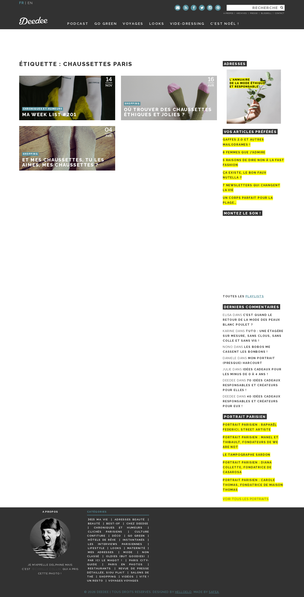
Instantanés (134, 539)
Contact (279, 13)
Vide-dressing (187, 23)
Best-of (113, 523)
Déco (116, 535)
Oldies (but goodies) (125, 556)
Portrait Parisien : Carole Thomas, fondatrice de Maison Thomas (253, 484)
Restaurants (99, 568)
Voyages (133, 23)
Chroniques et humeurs (118, 527)
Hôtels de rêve (102, 539)
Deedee (39, 21)
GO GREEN (105, 23)
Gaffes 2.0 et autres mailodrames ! (243, 142)
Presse (254, 13)
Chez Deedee (137, 523)
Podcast (78, 23)
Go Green (136, 535)
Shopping (107, 576)
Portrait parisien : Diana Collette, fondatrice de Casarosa (247, 467)
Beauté (94, 523)
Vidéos (128, 576)
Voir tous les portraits (246, 499)
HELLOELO (183, 592)
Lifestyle (96, 548)
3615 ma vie (98, 519)
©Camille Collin (46, 568)
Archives (242, 13)
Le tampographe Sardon (246, 454)
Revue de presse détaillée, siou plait (118, 570)
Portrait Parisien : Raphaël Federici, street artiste (250, 427)
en (30, 3)
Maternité (136, 548)
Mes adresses (101, 552)
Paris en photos (125, 564)
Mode (128, 552)
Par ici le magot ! (105, 560)
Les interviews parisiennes (115, 544)
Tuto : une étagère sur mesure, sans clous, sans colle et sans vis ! (253, 335)
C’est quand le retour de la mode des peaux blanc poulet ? (251, 319)
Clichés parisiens (105, 531)
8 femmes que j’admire (244, 152)
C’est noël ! (224, 23)
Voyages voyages (123, 580)
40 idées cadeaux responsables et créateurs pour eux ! (251, 401)
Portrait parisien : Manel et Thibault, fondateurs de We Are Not (251, 442)
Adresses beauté (130, 519)
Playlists (254, 296)
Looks (156, 23)
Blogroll (266, 13)
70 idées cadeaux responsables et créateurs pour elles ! (251, 385)
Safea (214, 592)
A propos (228, 13)
